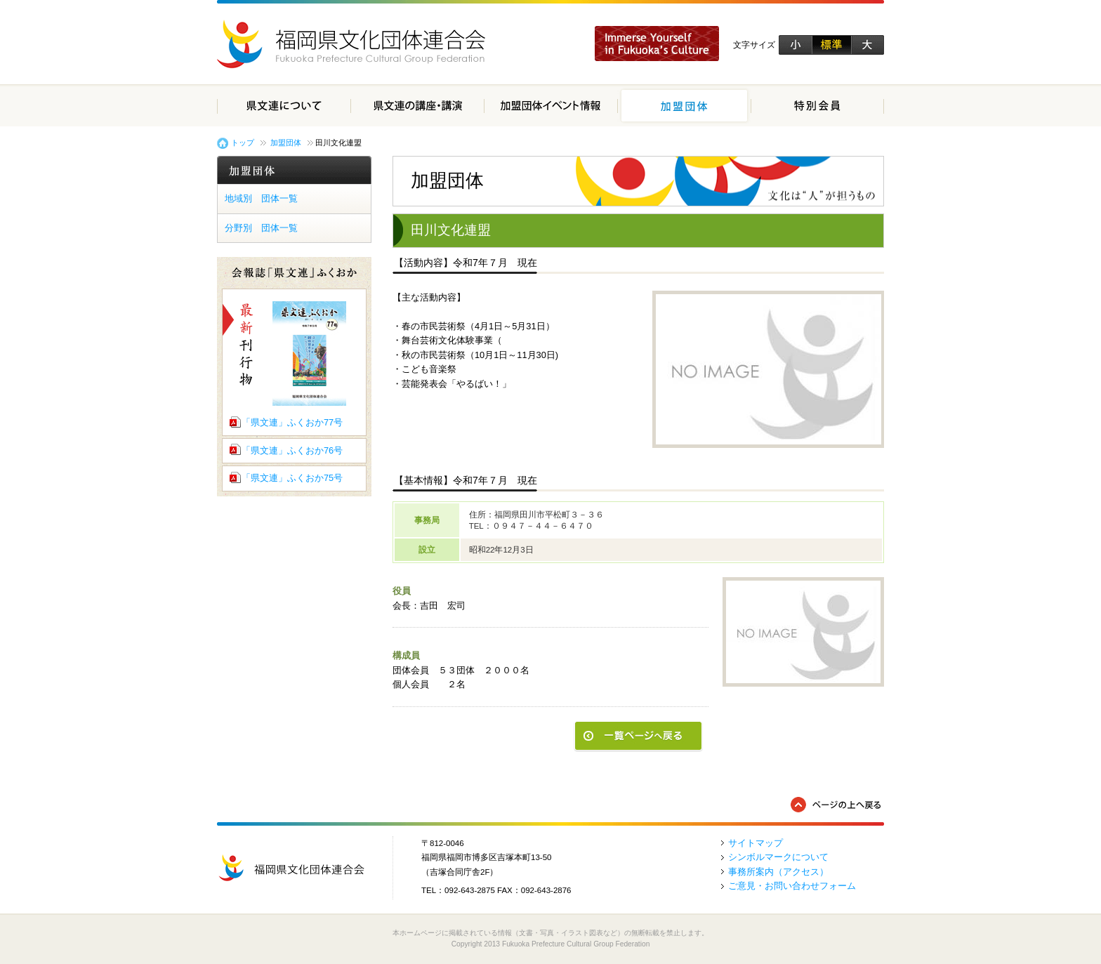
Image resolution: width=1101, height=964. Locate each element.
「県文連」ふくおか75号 (292, 478)
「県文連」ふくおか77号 (292, 422)
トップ (242, 142)
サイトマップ (755, 843)
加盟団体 (285, 142)
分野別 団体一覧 (261, 228)
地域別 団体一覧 (261, 198)
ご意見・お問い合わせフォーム (792, 885)
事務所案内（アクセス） (778, 871)
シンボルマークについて (778, 857)
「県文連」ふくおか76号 (292, 450)
